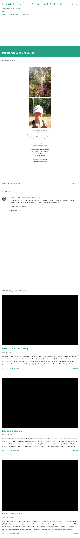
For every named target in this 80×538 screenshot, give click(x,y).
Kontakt (25, 14)
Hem (3, 14)
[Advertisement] (40, 33)
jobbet (18, 183)
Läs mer (75, 368)
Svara (10, 213)
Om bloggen (14, 14)
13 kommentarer (13, 451)
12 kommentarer (13, 368)
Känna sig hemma (12, 430)
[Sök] (72, 3)
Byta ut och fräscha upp (15, 348)
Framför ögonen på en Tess (32, 4)
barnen (12, 183)
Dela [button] (74, 183)
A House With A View (14, 198)
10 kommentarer (13, 533)
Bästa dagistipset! (12, 513)
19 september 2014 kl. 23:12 (31, 198)
